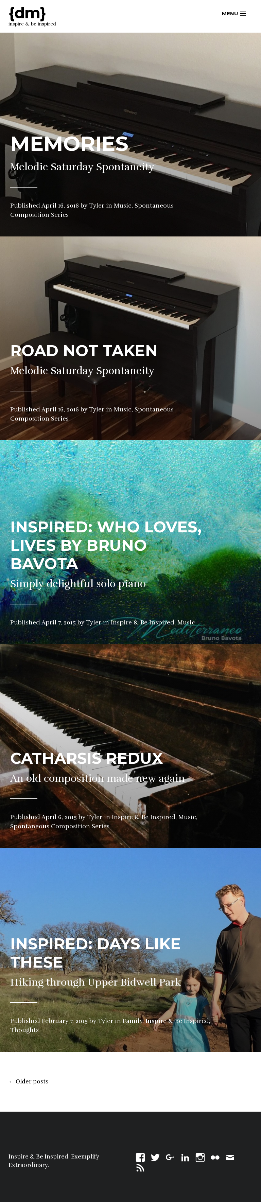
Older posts (28, 1081)
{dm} (27, 12)
